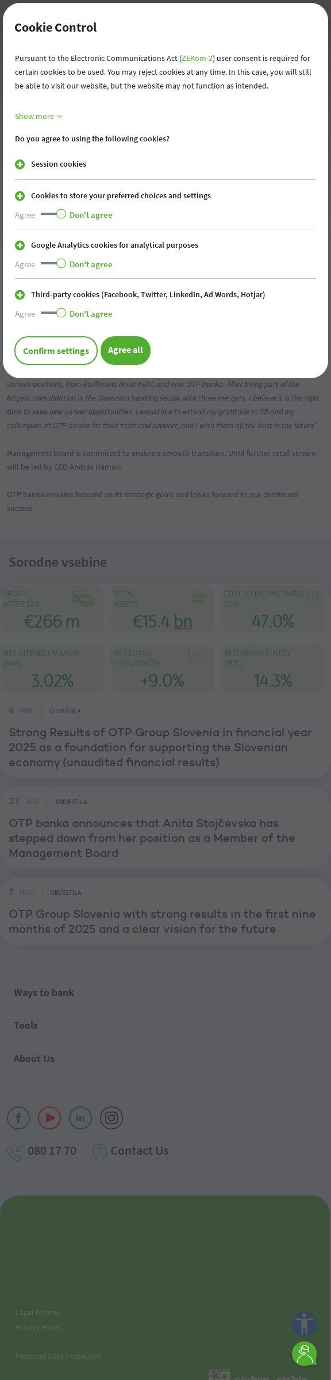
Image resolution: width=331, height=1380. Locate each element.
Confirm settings (56, 350)
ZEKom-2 (197, 58)
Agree (25, 214)
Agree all (125, 349)
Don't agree (91, 214)
